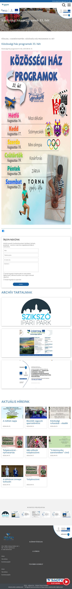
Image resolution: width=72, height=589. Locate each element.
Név (4, 249)
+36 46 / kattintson (9, 548)
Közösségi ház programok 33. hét (39, 39)
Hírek (2, 556)
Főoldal (5, 39)
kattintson (9, 549)
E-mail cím (6, 259)
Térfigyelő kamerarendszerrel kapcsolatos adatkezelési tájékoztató (43, 587)
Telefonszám (6, 254)
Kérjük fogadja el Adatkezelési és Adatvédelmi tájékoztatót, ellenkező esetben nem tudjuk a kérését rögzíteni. (18, 275)
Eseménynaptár (17, 39)
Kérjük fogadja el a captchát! (12, 280)
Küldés (21, 284)
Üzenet (5, 263)
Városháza (4, 559)
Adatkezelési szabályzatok (15, 587)
